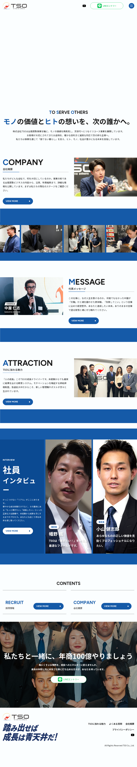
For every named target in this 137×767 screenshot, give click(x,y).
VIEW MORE (12, 201)
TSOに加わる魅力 (97, 739)
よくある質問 (115, 739)
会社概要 (129, 739)
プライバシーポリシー (123, 745)
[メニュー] (131, 6)
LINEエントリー (68, 695)
